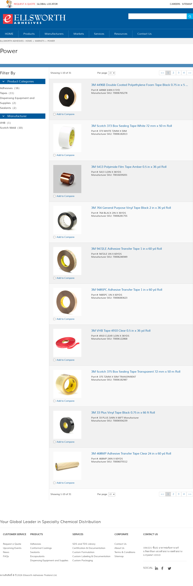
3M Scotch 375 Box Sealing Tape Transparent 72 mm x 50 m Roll (135, 371)
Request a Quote (12, 544)
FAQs (6, 556)
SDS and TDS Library (83, 544)
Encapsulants (37, 556)
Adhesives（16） (10, 88)
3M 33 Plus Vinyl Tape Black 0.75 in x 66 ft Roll (123, 412)
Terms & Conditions (124, 552)
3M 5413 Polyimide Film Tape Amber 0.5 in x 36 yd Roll (128, 167)
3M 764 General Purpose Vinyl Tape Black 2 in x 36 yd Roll (131, 208)
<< (162, 72)
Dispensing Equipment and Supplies (49, 560)
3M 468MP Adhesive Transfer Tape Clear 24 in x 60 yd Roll (131, 453)
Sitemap (119, 556)
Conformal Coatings (41, 548)
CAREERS (175, 4)
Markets (39, 41)
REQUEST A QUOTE (24, 4)
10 (110, 73)
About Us (119, 548)
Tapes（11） (8, 93)
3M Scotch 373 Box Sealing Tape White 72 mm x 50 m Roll (131, 126)
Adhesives (35, 544)
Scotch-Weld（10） (12, 127)
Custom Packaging (82, 560)
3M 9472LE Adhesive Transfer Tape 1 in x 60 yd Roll (126, 249)
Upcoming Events (12, 548)
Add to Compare (65, 114)
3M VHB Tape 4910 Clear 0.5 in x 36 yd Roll (120, 330)
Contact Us (120, 544)
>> (190, 72)
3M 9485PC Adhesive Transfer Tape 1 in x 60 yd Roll (126, 290)
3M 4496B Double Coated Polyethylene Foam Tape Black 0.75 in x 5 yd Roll (140, 85)
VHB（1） (6, 123)
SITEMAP (187, 4)
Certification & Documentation (88, 548)
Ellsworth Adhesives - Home (16, 41)
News (6, 552)
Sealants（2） (9, 108)
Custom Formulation (83, 552)
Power (51, 41)
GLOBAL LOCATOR (47, 4)
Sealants (35, 552)
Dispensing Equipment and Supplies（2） (17, 100)
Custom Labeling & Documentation (91, 556)
